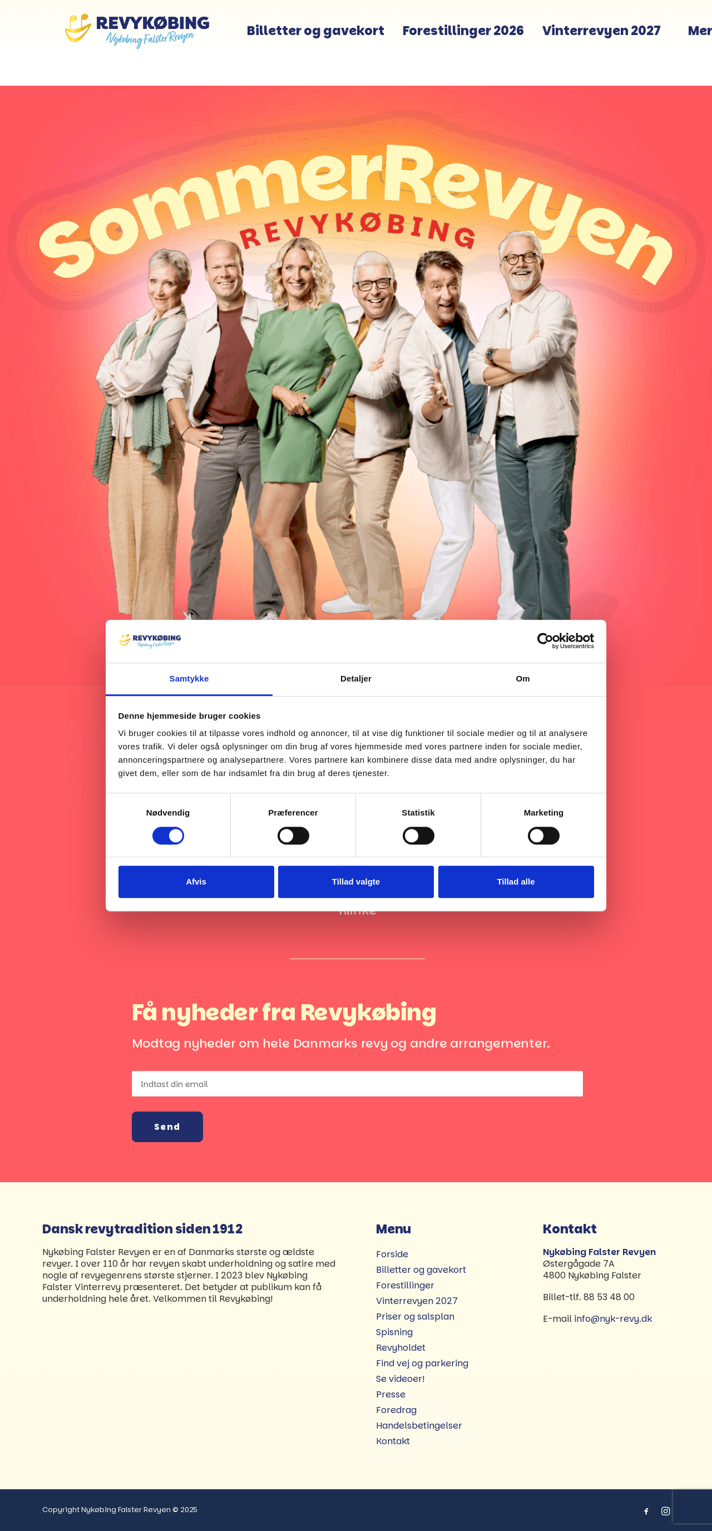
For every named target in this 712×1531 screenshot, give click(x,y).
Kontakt (393, 1441)
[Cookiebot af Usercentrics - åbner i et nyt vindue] (545, 641)
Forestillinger (405, 1285)
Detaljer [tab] (356, 678)
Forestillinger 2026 (492, 42)
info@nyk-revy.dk (613, 1318)
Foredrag (396, 1410)
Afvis (196, 881)
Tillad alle (516, 881)
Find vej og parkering (422, 1363)
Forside (392, 1254)
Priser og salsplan (415, 1316)
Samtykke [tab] (189, 678)
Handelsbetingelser (419, 1425)
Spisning (394, 1332)
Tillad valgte (356, 881)
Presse (391, 1394)
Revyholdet (401, 1347)
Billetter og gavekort (345, 42)
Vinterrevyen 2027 (631, 42)
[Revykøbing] (141, 43)
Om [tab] (523, 678)
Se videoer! (400, 1378)
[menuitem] (345, 43)
